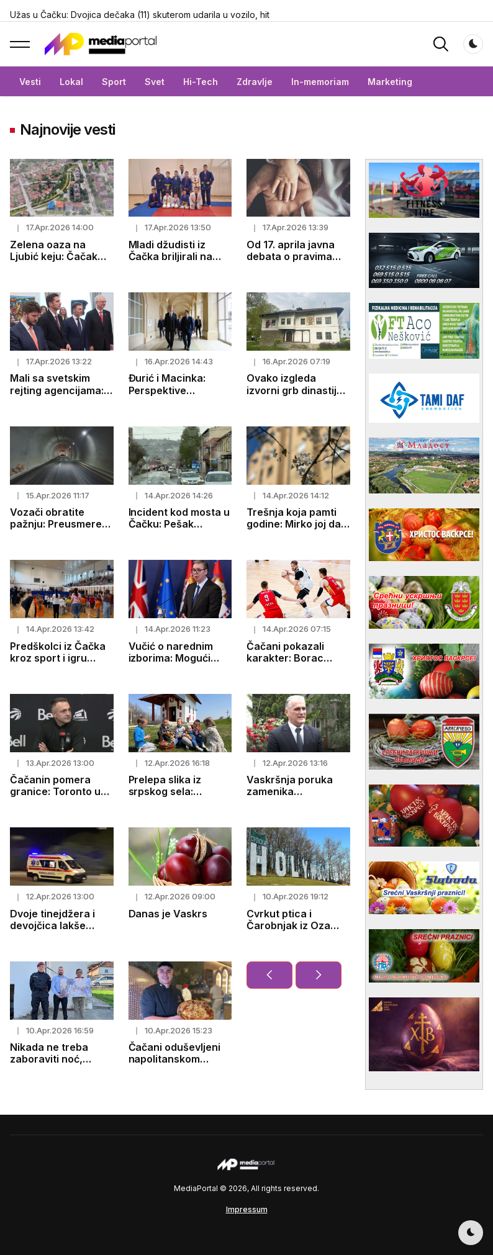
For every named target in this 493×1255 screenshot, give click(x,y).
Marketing (390, 81)
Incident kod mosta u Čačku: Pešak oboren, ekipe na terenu (179, 530)
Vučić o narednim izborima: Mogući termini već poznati (175, 658)
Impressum (247, 1209)
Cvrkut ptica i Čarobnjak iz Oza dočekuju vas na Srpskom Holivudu (290, 931)
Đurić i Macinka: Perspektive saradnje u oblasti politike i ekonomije (175, 396)
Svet (155, 81)
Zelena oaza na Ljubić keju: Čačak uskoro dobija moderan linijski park (60, 262)
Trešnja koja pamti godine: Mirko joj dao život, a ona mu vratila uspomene (296, 530)
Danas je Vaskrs (168, 913)
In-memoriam (320, 81)
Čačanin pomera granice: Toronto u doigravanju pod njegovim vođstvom (57, 797)
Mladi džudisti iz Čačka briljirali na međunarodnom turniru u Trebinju (171, 262)
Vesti (30, 81)
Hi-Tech (200, 81)
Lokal (71, 81)
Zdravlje (255, 81)
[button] (20, 44)
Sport (114, 81)
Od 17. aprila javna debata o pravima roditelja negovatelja (296, 256)
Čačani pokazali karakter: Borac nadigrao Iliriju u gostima (285, 664)
